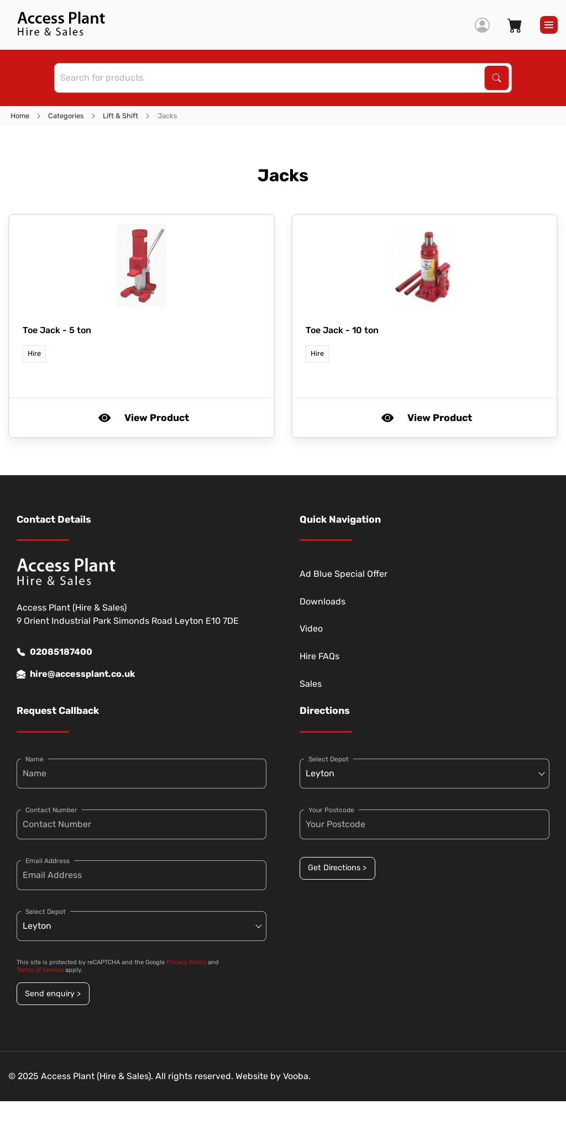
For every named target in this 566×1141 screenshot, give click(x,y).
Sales (311, 684)
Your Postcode (331, 810)
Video (311, 628)
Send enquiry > (53, 993)
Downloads (322, 601)
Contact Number (51, 810)
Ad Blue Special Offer (343, 574)
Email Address (47, 861)
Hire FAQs (319, 656)
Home (20, 116)
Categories (66, 116)
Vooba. (297, 1076)
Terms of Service (40, 970)
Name (34, 759)
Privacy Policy (186, 962)
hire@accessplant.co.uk (76, 674)
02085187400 (54, 652)
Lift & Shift (120, 116)
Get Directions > (337, 867)
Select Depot (45, 912)
